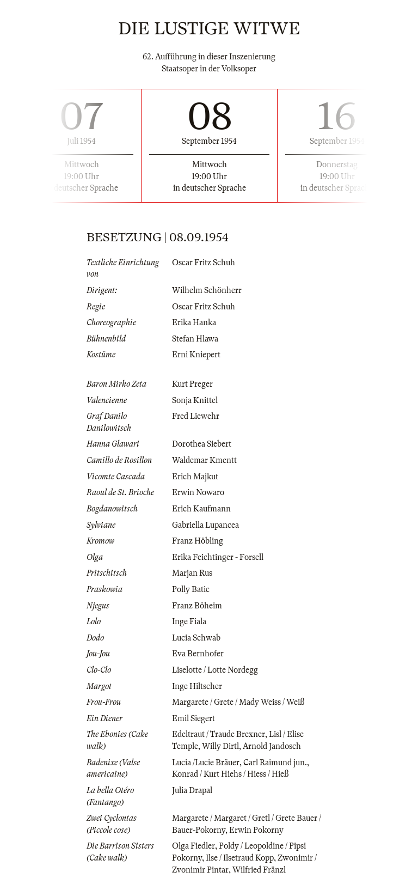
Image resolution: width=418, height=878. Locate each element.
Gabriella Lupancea (205, 525)
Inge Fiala (189, 621)
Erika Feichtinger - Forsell (217, 557)
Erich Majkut (195, 476)
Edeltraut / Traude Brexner (218, 734)
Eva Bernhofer (198, 653)
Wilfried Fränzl (259, 869)
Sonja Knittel (195, 400)
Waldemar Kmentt (204, 460)
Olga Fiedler (193, 846)
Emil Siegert (193, 718)
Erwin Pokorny (256, 830)
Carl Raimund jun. (275, 762)
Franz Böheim (197, 605)
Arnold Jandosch (272, 746)
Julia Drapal (192, 790)
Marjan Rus (192, 573)
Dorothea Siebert (201, 444)
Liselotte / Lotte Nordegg (215, 670)
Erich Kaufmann (201, 508)
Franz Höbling (197, 540)
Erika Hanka (194, 322)
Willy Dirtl (220, 746)
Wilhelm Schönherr (207, 290)
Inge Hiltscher (197, 686)
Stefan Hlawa (195, 338)
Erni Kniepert (196, 354)
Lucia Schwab (196, 637)
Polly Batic (191, 589)
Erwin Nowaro (198, 492)
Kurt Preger (192, 384)
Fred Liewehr (195, 416)
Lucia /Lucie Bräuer (205, 762)
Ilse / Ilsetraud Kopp (240, 857)
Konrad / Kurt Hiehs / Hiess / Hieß (230, 774)
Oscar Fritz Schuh (203, 262)
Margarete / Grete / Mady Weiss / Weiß (238, 702)
